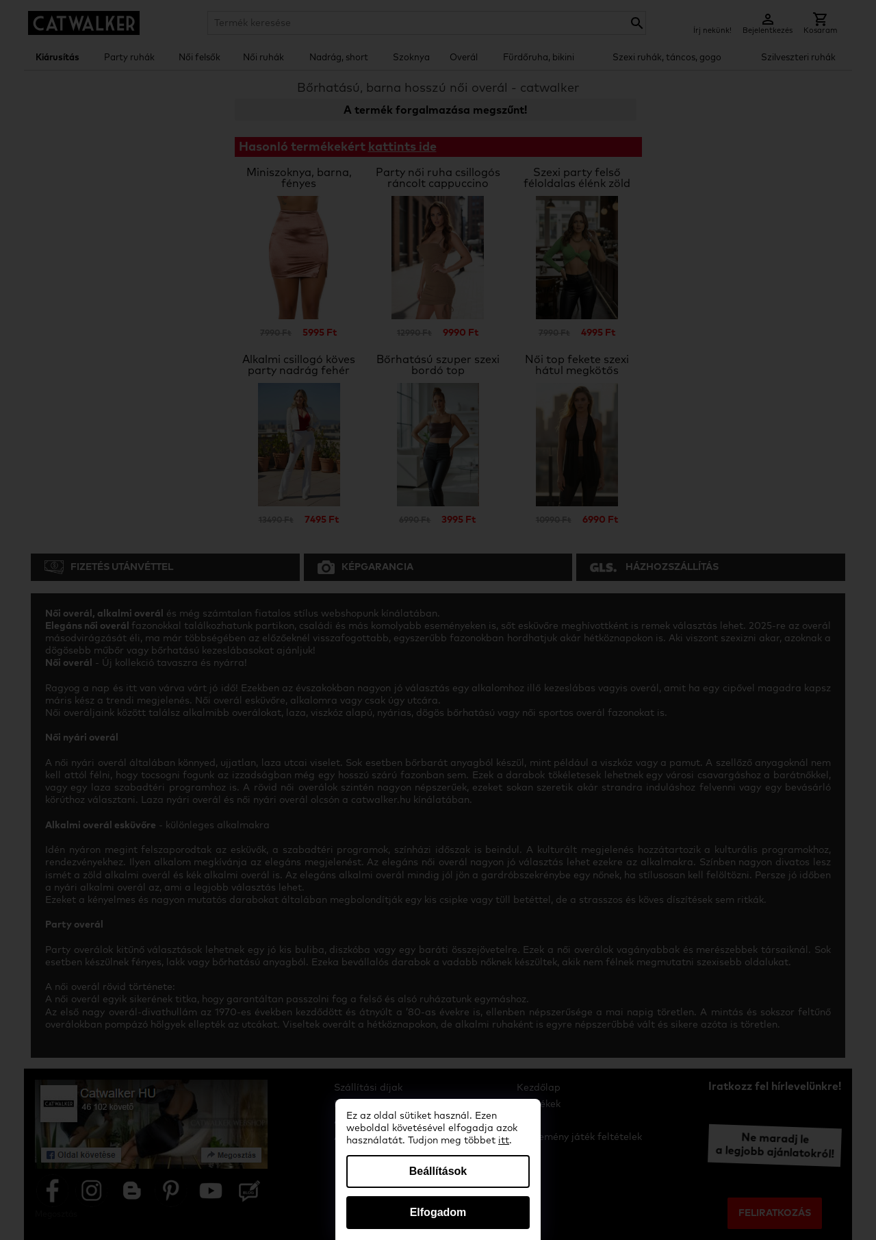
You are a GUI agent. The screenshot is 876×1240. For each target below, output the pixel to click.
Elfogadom (438, 1212)
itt (503, 1140)
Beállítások (438, 1171)
